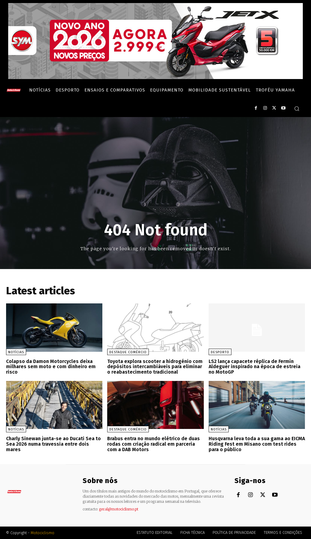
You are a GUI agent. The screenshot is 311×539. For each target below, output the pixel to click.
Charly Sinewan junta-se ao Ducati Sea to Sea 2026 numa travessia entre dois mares (53, 444)
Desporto (220, 352)
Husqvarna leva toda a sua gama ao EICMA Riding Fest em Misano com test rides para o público (257, 444)
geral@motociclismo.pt (118, 508)
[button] (297, 108)
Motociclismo (42, 532)
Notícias (16, 352)
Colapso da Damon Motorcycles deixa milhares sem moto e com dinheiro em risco (51, 366)
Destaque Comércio (128, 352)
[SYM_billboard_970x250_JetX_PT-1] (155, 77)
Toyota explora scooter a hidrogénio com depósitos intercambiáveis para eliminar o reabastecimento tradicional (155, 366)
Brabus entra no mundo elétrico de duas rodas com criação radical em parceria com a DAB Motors (153, 444)
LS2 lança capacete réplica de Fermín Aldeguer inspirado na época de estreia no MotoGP (254, 366)
